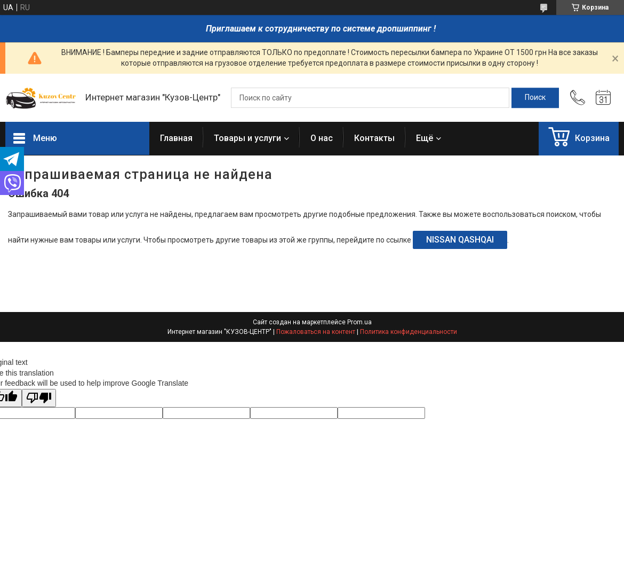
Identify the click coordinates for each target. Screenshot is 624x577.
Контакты (374, 138)
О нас (321, 138)
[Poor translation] (39, 398)
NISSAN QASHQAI (460, 240)
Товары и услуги (247, 138)
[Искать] (535, 98)
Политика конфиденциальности (408, 332)
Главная (176, 138)
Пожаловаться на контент (315, 332)
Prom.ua (359, 322)
